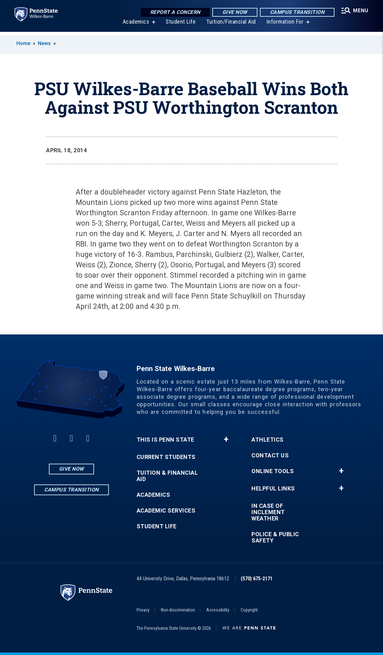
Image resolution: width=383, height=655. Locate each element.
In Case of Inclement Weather (268, 512)
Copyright (249, 609)
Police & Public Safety (275, 537)
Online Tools (272, 471)
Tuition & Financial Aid (167, 476)
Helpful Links (273, 488)
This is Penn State (165, 440)
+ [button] (226, 439)
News (44, 43)
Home (23, 43)
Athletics (267, 440)
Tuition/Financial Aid (230, 25)
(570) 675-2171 (257, 579)
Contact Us (270, 455)
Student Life (180, 25)
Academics (135, 25)
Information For (284, 25)
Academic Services (166, 510)
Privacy (143, 609)
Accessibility (217, 609)
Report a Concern (174, 12)
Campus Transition (296, 12)
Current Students (166, 457)
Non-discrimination (178, 609)
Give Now (233, 12)
